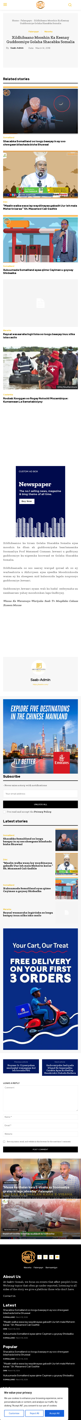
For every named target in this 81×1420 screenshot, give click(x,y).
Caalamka (8, 395)
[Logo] (40, 5)
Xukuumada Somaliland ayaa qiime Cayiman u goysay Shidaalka (38, 271)
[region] (34, 1404)
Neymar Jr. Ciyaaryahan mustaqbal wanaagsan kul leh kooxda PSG (21, 1068)
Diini (5, 202)
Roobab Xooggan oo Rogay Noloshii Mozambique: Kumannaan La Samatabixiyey (35, 400)
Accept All (54, 1413)
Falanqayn (26, 20)
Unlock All (40, 804)
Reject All (34, 1413)
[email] (40, 794)
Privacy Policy (42, 811)
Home (15, 20)
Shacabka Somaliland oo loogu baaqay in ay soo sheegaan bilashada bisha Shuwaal (34, 143)
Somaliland (8, 138)
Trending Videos (11, 1183)
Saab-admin (16, 48)
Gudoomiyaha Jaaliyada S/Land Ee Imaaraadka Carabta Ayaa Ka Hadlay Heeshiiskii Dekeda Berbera (60, 1069)
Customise (14, 1413)
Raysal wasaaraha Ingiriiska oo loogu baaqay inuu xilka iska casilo (39, 335)
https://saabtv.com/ (40, 684)
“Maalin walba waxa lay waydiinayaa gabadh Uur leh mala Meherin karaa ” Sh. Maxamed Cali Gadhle (40, 207)
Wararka (48, 31)
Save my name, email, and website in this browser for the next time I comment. (39, 1142)
